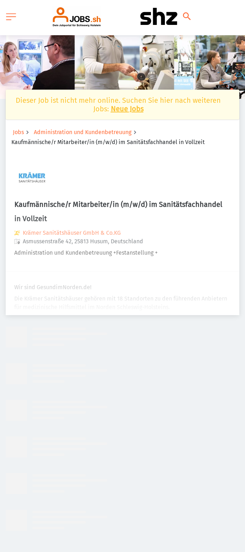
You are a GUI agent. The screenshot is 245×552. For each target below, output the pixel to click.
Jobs (18, 132)
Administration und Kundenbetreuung (82, 132)
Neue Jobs (127, 109)
